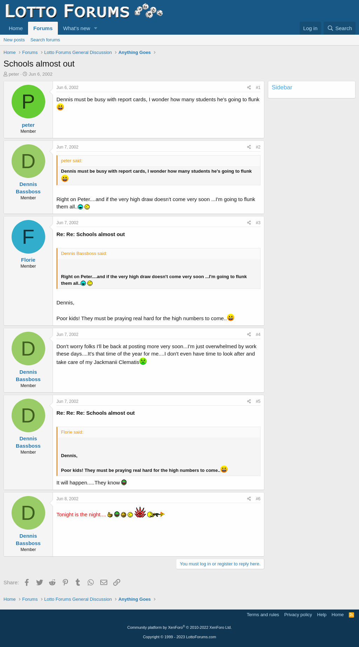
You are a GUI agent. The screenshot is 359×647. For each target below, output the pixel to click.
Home (16, 28)
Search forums (45, 39)
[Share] (249, 88)
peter (14, 74)
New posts (14, 39)
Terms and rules (263, 614)
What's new (76, 28)
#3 (258, 222)
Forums (43, 28)
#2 (258, 147)
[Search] (339, 28)
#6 (258, 498)
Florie (28, 260)
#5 (258, 401)
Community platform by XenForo (179, 627)
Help (322, 614)
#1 (258, 87)
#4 (258, 334)
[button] (96, 28)
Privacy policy (298, 614)
